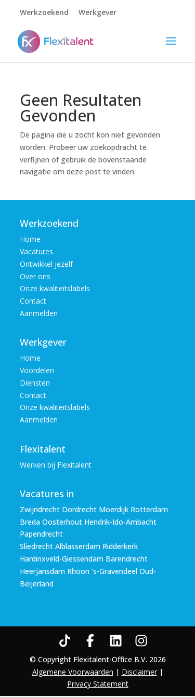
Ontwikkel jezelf (46, 264)
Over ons (35, 276)
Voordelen (37, 370)
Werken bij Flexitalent (56, 465)
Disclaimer (139, 672)
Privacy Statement (97, 684)
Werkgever (97, 13)
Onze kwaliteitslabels (55, 288)
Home (30, 239)
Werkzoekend (44, 13)
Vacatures (36, 251)
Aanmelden (39, 313)
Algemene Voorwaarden (72, 672)
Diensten (35, 383)
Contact (33, 301)
